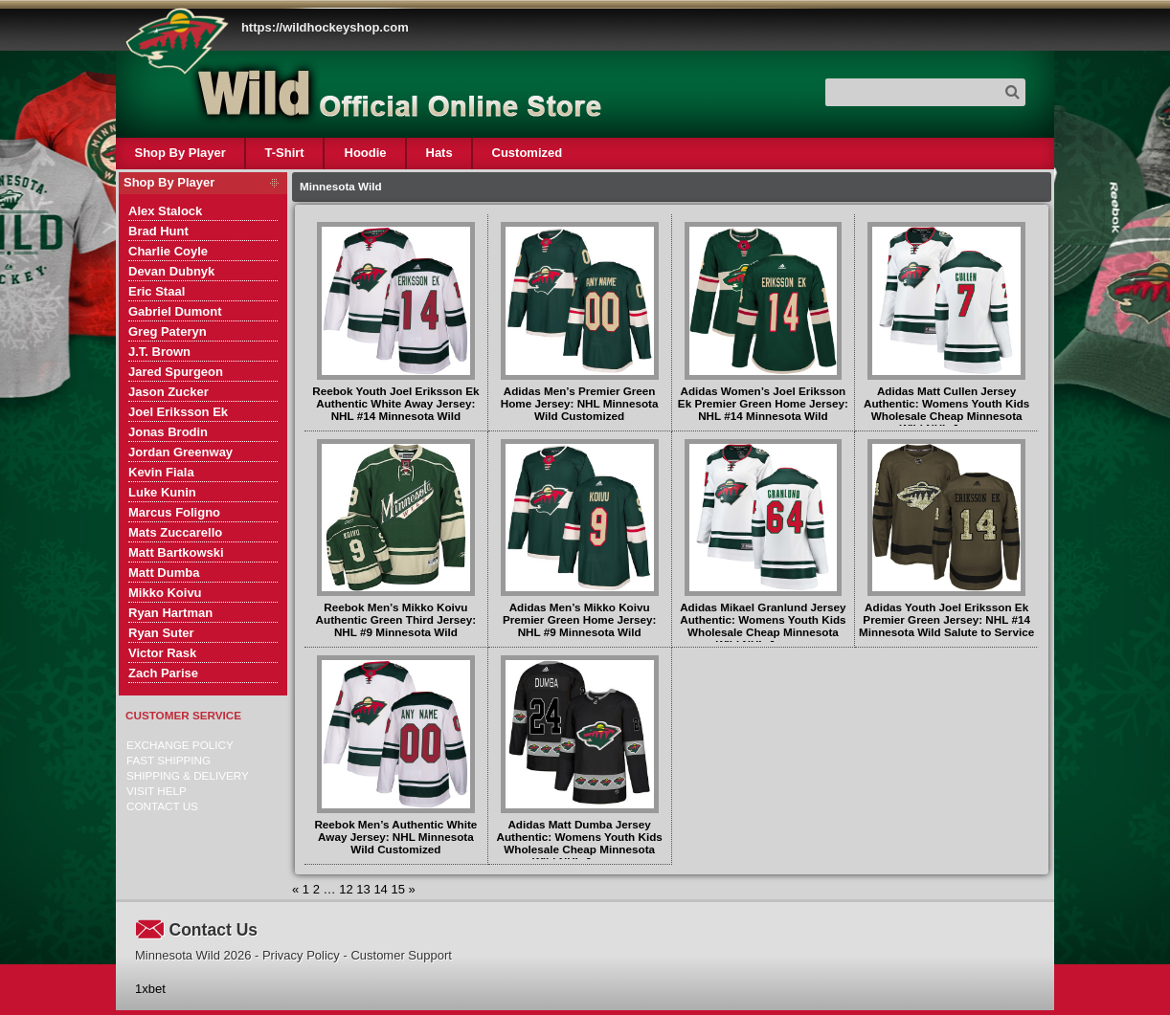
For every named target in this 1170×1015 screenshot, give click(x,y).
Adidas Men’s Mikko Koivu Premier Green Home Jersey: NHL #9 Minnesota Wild (579, 619)
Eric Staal (156, 291)
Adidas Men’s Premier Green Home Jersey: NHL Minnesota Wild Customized (580, 403)
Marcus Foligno (174, 512)
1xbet (150, 989)
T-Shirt (284, 152)
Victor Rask (162, 653)
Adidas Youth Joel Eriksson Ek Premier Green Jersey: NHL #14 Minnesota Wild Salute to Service (946, 619)
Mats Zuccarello (175, 532)
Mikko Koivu (165, 592)
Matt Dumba (163, 572)
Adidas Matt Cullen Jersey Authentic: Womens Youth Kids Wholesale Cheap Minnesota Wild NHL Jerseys (946, 409)
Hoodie (365, 152)
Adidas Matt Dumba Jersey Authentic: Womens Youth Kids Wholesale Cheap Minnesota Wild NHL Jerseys (579, 843)
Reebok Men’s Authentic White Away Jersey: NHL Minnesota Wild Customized (395, 836)
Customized (526, 152)
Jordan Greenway (180, 452)
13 (363, 889)
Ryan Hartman (170, 613)
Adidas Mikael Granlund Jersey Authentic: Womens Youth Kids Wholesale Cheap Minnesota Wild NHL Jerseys (762, 626)
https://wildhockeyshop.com (325, 27)
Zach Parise (163, 673)
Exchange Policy (180, 745)
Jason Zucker (168, 392)
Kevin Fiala (161, 472)
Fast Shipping (168, 760)
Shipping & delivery (187, 775)
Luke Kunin (162, 492)
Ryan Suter (161, 633)
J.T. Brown (159, 351)
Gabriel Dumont (175, 311)
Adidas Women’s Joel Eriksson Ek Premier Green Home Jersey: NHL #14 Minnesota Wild (763, 403)
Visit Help (156, 790)
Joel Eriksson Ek (178, 412)
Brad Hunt (158, 231)
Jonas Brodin (168, 432)
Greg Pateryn (167, 331)
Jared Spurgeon (175, 371)
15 (397, 889)
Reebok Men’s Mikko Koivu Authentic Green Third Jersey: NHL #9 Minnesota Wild (396, 619)
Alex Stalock (165, 211)
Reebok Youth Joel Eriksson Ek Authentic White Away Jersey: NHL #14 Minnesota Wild (395, 403)
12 (345, 889)
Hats (438, 152)
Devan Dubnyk (171, 271)
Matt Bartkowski (176, 552)
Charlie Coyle (168, 251)
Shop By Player (180, 152)
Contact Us (162, 806)
